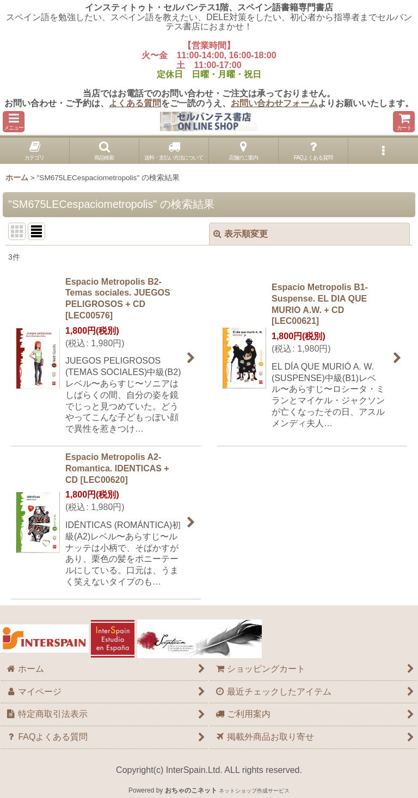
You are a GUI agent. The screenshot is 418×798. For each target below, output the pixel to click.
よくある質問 (135, 103)
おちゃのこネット (191, 790)
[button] (13, 121)
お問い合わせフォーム (274, 103)
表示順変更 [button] (240, 233)
